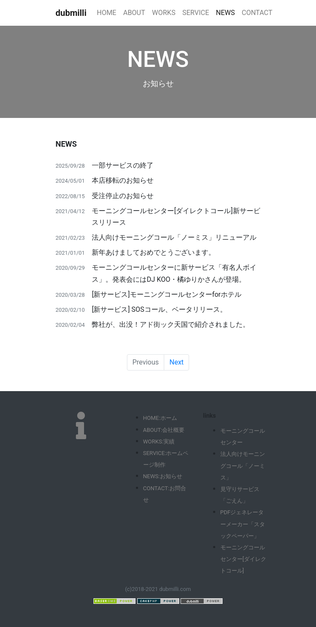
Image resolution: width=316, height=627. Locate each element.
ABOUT (134, 13)
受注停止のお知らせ (122, 196)
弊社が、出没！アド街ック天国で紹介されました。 (171, 324)
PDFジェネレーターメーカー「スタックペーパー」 (242, 524)
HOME (106, 13)
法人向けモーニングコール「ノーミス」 (242, 465)
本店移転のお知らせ (122, 180)
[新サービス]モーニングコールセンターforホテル (166, 294)
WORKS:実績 (159, 441)
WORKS (164, 13)
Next (176, 362)
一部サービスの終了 (122, 165)
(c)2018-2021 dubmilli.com (158, 589)
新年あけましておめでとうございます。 (153, 252)
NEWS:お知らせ (162, 476)
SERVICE (195, 13)
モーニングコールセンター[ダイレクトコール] (243, 559)
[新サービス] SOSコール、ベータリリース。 (159, 309)
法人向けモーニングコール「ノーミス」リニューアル (174, 237)
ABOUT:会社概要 (164, 430)
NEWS (225, 13)
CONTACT (257, 13)
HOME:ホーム (160, 418)
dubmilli (71, 13)
